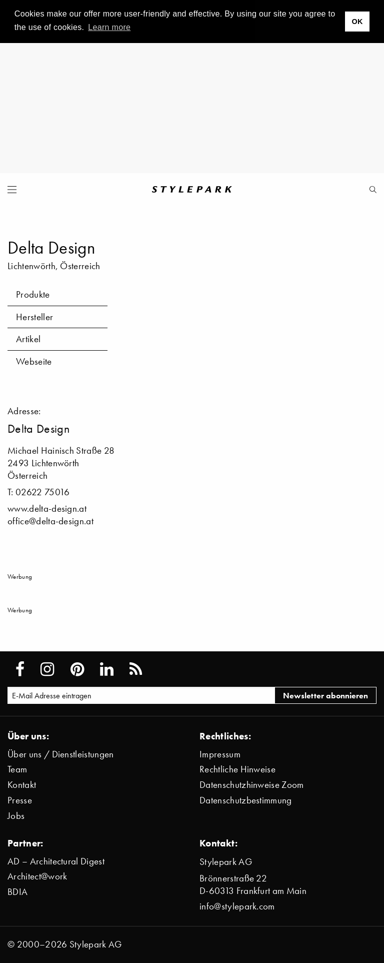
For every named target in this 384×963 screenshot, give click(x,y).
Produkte (33, 294)
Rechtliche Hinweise (238, 769)
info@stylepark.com (237, 906)
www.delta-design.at (47, 508)
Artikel (28, 339)
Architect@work (37, 876)
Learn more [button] (109, 27)
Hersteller (34, 317)
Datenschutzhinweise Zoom (252, 784)
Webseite (34, 361)
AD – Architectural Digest (56, 861)
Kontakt (22, 784)
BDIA (18, 891)
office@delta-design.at (51, 521)
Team (17, 769)
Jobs (16, 815)
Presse (20, 800)
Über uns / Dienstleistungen (61, 754)
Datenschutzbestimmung (246, 800)
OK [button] (357, 22)
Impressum (220, 754)
